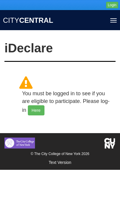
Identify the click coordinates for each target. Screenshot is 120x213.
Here (36, 110)
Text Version (60, 162)
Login (112, 5)
